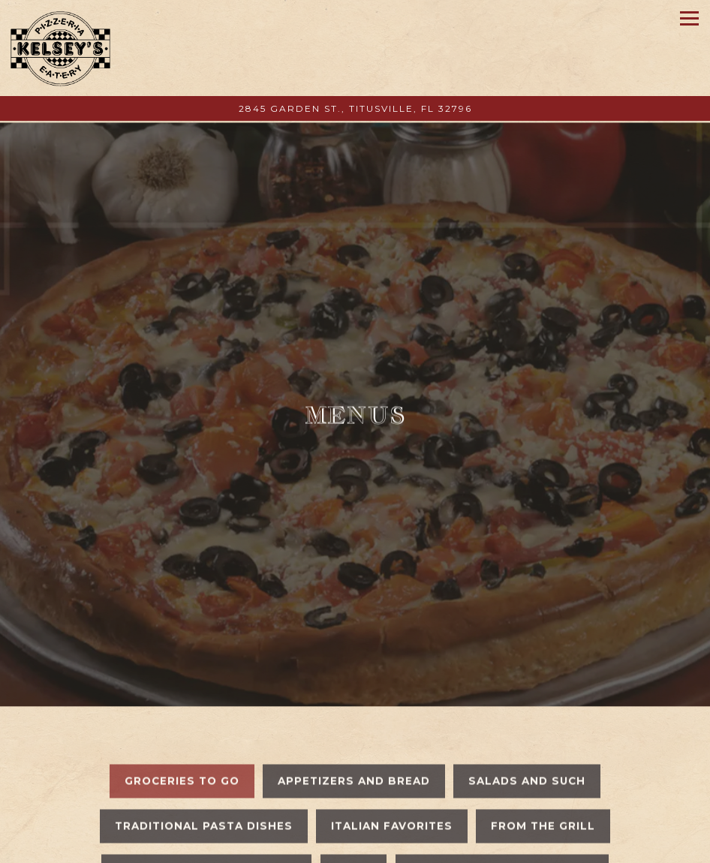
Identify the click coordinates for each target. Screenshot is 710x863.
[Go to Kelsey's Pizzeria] (355, 109)
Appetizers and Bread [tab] (354, 754)
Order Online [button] (355, 846)
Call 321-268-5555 (355, 812)
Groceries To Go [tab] (182, 754)
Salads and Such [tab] (526, 754)
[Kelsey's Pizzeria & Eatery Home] (61, 48)
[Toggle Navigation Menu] (689, 18)
